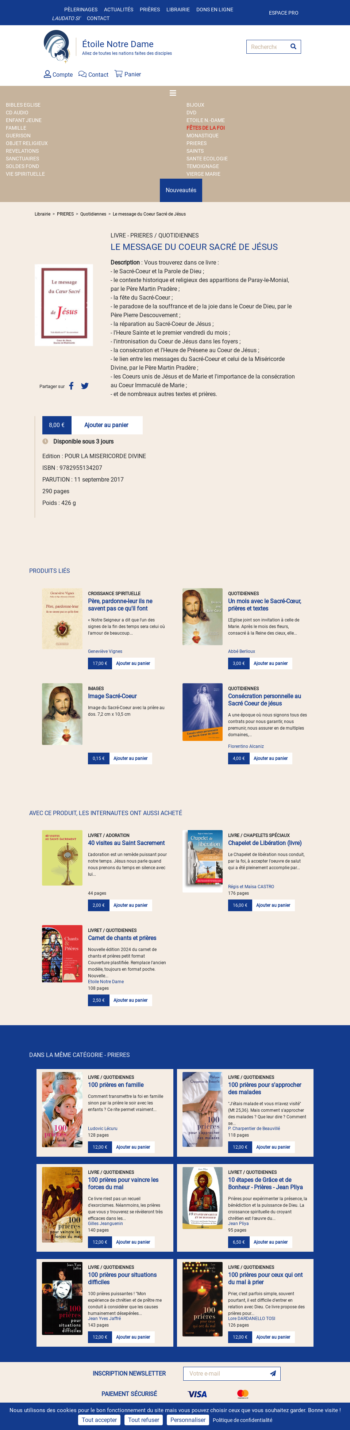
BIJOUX (195, 105)
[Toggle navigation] (175, 93)
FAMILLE (16, 128)
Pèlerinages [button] (80, 9)
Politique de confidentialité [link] (242, 1420)
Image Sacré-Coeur (112, 696)
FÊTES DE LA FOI (205, 128)
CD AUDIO (17, 112)
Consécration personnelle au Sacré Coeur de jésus (264, 700)
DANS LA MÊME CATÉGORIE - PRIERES (79, 1054)
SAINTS (195, 151)
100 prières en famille (115, 1084)
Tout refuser (143, 1419)
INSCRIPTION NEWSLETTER (129, 1373)
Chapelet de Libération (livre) (265, 843)
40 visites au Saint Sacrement (126, 843)
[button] (39, 305)
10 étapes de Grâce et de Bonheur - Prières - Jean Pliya (265, 1183)
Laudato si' (66, 18)
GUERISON (18, 135)
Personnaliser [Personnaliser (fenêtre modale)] (187, 1419)
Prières (150, 9)
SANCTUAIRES (22, 158)
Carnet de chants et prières (122, 938)
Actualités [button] (118, 9)
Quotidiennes (93, 214)
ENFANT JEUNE (24, 120)
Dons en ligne (214, 9)
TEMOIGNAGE (202, 166)
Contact (98, 18)
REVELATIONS (22, 151)
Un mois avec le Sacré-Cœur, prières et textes (264, 605)
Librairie (178, 9)
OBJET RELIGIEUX (27, 143)
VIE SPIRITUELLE (25, 174)
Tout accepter (99, 1419)
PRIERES (196, 143)
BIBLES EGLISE (23, 105)
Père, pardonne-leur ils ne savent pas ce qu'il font (120, 605)
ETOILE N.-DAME (205, 120)
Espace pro (284, 13)
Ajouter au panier (106, 425)
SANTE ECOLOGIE (207, 158)
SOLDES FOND (22, 166)
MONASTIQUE (202, 135)
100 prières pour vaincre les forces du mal (123, 1183)
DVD (191, 112)
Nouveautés (181, 190)
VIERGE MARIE (203, 174)
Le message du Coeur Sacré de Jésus (149, 214)
